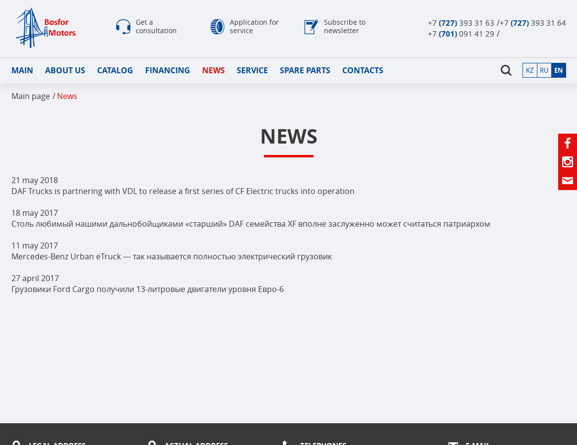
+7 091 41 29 (461, 34)
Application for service (254, 26)
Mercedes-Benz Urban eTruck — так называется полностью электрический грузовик (171, 256)
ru (544, 70)
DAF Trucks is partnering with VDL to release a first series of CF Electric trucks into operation (183, 191)
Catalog (115, 70)
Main (22, 70)
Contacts (362, 70)
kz (529, 70)
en (558, 70)
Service (252, 70)
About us (65, 70)
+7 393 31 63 (461, 23)
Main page (30, 96)
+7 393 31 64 (533, 23)
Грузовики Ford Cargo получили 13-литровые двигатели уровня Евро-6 (147, 289)
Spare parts (305, 70)
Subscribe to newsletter (345, 26)
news (213, 70)
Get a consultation (156, 26)
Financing (167, 70)
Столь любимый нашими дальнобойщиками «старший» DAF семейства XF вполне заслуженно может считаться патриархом (250, 223)
